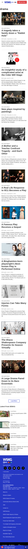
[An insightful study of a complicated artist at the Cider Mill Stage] (13, 58)
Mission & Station (7, 495)
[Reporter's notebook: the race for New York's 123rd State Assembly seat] (5, 447)
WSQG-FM (15, 487)
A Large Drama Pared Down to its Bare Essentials (12, 381)
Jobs (4, 504)
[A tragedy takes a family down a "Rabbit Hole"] (13, 18)
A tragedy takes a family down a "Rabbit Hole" (13, 33)
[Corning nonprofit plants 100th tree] (5, 414)
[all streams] (26, 547)
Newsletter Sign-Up (7, 533)
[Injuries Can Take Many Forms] (13, 291)
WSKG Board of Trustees (9, 498)
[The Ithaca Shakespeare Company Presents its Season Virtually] (13, 328)
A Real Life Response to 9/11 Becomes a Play (13, 189)
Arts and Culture (5, 28)
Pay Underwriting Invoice (9, 536)
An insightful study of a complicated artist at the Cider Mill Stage (13, 72)
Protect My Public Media (8, 520)
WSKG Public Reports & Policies (10, 514)
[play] (2, 547)
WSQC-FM (5, 489)
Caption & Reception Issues (9, 527)
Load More (14, 401)
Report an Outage (7, 530)
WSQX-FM (10, 487)
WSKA (18, 489)
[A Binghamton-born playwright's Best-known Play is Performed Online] (13, 249)
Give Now (22, 2)
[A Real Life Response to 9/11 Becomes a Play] (13, 176)
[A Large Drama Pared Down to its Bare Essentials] (13, 366)
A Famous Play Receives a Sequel (11, 225)
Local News (13, 411)
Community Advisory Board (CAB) (11, 501)
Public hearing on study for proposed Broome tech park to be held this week (18, 426)
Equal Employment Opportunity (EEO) (12, 517)
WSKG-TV (14, 489)
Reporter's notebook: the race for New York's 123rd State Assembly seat (19, 448)
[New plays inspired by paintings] (13, 97)
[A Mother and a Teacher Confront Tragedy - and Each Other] (13, 134)
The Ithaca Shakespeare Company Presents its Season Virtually (13, 344)
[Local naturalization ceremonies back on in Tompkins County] (5, 436)
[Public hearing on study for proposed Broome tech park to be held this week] (5, 425)
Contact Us (5, 508)
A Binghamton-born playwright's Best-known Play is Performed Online (11, 265)
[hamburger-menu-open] (2, 2)
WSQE (19, 487)
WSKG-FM (5, 487)
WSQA (23, 487)
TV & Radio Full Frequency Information (12, 524)
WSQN (9, 489)
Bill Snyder (3, 39)
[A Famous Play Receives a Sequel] (13, 212)
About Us (5, 492)
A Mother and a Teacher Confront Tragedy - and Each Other (11, 150)
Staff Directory (6, 511)
